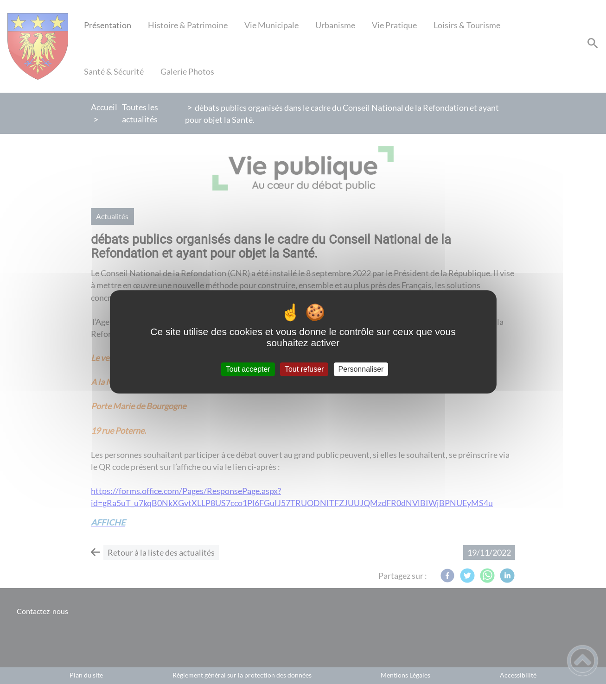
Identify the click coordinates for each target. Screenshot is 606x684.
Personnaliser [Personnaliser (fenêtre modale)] (361, 369)
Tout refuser (304, 369)
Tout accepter (248, 369)
